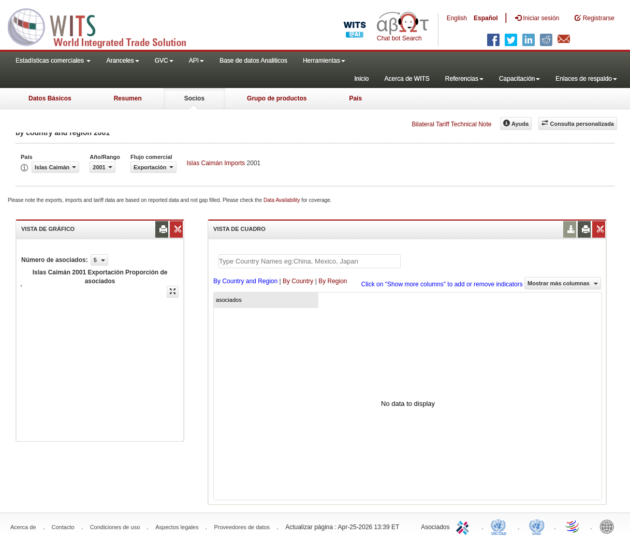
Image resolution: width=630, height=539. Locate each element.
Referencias (464, 78)
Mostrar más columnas (563, 283)
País (355, 98)
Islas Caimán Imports (216, 163)
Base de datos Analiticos (253, 60)
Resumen (128, 98)
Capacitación (519, 78)
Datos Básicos (49, 98)
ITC (464, 526)
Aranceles (122, 60)
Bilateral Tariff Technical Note (451, 124)
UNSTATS (536, 526)
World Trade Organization (573, 526)
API (196, 60)
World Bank (609, 526)
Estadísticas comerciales (53, 60)
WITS (103, 26)
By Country (298, 281)
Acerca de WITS (406, 78)
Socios (194, 98)
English (457, 18)
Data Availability (282, 200)
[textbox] (309, 261)
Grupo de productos (276, 98)
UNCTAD (500, 526)
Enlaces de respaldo (586, 78)
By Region (332, 281)
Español (486, 18)
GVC (164, 60)
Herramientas (324, 60)
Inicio (361, 78)
